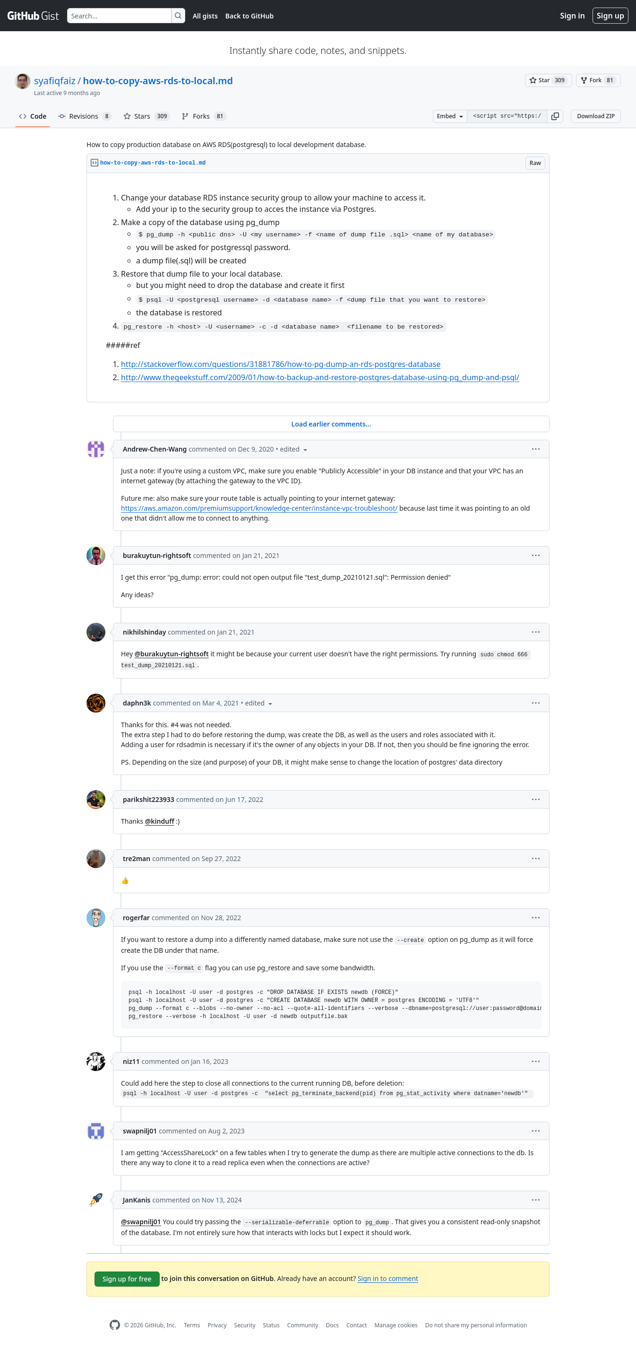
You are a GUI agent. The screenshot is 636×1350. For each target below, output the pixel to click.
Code (33, 116)
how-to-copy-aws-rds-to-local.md (158, 80)
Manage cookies (395, 1325)
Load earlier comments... (331, 423)
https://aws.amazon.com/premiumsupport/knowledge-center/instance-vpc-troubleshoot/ (259, 508)
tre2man (136, 858)
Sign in (572, 15)
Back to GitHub (249, 15)
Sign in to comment (388, 1278)
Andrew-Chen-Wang (155, 448)
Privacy (217, 1325)
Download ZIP (596, 116)
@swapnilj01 (141, 1221)
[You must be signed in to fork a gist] (598, 80)
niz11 (131, 1061)
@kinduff (159, 821)
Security (245, 1325)
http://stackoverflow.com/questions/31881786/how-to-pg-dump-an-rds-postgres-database (280, 364)
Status (271, 1325)
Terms (192, 1325)
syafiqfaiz (55, 80)
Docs (332, 1325)
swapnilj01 (140, 1130)
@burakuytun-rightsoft (172, 653)
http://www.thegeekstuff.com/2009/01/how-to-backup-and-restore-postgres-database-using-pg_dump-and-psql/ (320, 377)
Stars (147, 116)
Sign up (610, 15)
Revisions (85, 116)
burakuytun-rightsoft (157, 555)
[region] (318, 287)
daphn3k (137, 702)
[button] (555, 116)
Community (302, 1325)
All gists (205, 15)
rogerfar (136, 917)
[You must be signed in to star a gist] (548, 80)
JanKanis (137, 1199)
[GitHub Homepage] (114, 1325)
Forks (203, 116)
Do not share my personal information (476, 1325)
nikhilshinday (144, 631)
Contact (356, 1325)
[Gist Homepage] (34, 15)
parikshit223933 (148, 799)
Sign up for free (127, 1278)
